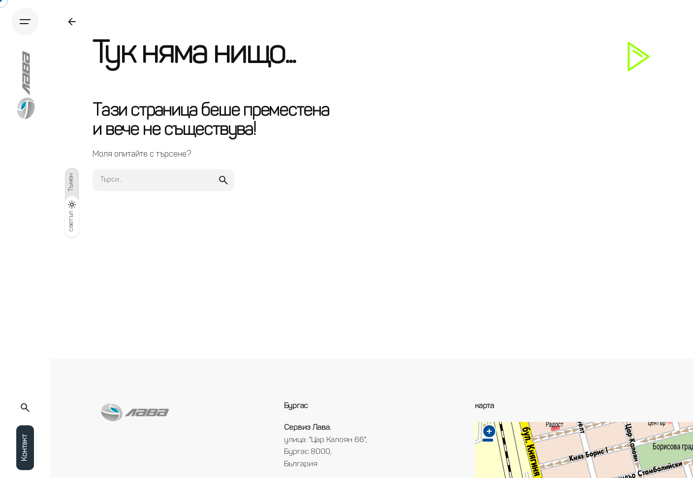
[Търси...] (25, 407)
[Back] (72, 21)
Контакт (25, 447)
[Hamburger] (25, 21)
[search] (223, 180)
